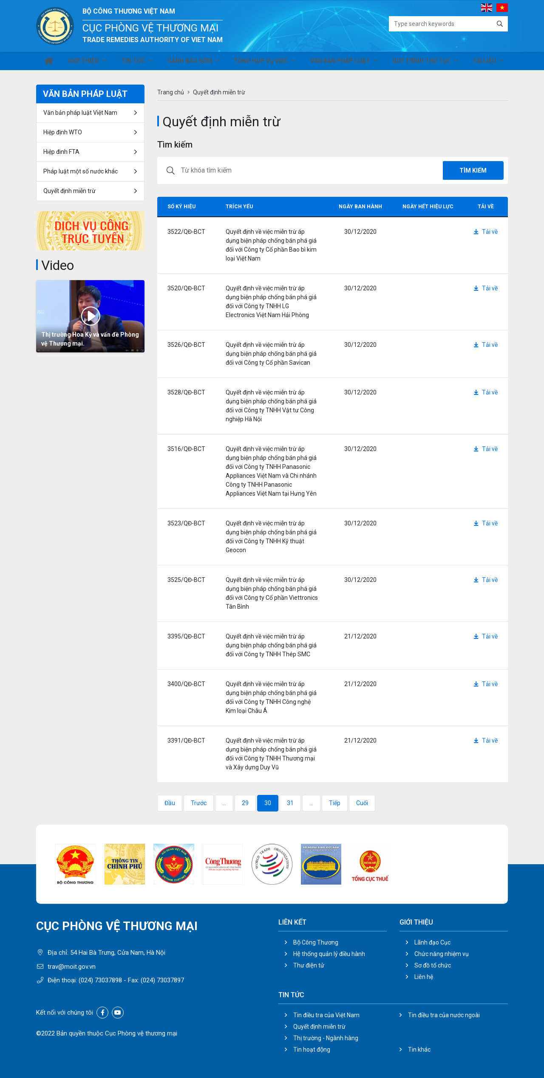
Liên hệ (423, 976)
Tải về (486, 231)
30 (267, 803)
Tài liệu (481, 63)
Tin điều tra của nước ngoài (444, 1015)
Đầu (169, 803)
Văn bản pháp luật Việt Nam (80, 112)
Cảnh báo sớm (190, 63)
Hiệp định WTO (62, 132)
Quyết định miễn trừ (69, 190)
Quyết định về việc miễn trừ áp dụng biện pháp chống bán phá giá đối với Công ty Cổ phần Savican (271, 353)
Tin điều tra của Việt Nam (326, 1015)
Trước (199, 803)
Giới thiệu (85, 63)
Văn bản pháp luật (339, 63)
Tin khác (419, 1049)
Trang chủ (170, 92)
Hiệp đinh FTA (61, 151)
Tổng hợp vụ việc (261, 63)
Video (57, 265)
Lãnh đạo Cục (432, 942)
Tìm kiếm (473, 170)
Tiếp (334, 803)
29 (245, 803)
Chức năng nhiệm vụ (441, 953)
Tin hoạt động (311, 1049)
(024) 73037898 (100, 980)
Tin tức (134, 63)
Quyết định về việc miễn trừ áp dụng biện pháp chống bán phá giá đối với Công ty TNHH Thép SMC (271, 645)
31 (290, 803)
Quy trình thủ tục (419, 63)
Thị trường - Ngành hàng (325, 1038)
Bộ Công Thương (315, 942)
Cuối (362, 803)
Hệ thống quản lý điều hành (329, 953)
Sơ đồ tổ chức (432, 965)
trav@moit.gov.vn (72, 966)
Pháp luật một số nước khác (80, 171)
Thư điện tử (308, 965)
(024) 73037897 (162, 980)
